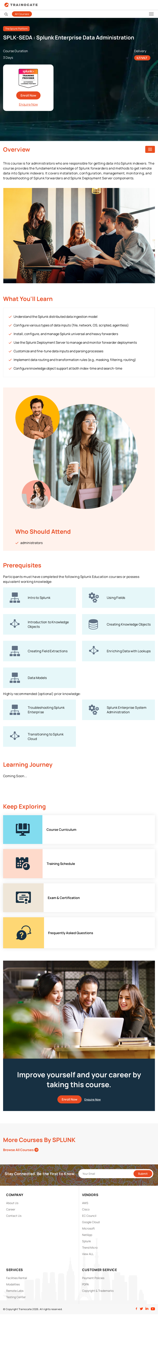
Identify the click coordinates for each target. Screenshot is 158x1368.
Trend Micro (90, 1247)
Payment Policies (93, 1278)
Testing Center (16, 1297)
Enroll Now (28, 95)
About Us (12, 1203)
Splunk (86, 1241)
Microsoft (88, 1228)
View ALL (88, 1254)
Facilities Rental (16, 1278)
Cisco (85, 1209)
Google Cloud (91, 1222)
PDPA (85, 1284)
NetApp (87, 1235)
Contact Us (13, 1216)
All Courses (22, 14)
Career (10, 1209)
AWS (85, 1203)
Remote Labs (14, 1291)
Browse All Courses (20, 1150)
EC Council (89, 1216)
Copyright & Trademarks (98, 1291)
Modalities (13, 1284)
